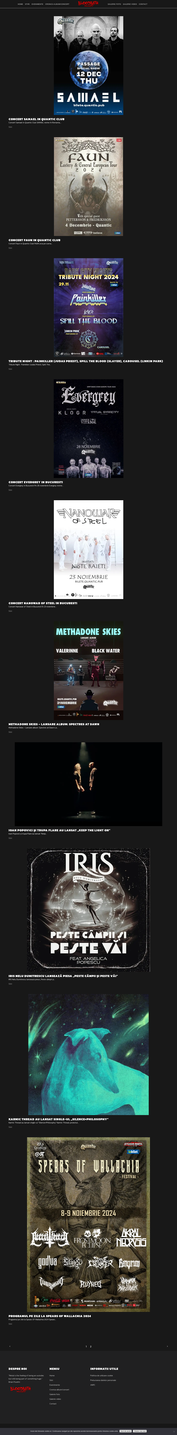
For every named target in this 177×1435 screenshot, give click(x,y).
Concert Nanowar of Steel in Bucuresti (43, 603)
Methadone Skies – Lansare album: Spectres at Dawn (54, 724)
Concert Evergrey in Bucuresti (36, 482)
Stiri (10, 126)
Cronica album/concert (59, 1389)
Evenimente (55, 1384)
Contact (53, 1403)
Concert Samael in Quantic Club (37, 119)
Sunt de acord (125, 1431)
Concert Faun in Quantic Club (34, 240)
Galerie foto (55, 1394)
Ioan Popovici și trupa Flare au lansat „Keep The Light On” (59, 830)
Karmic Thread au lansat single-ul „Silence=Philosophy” (59, 1119)
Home (52, 1375)
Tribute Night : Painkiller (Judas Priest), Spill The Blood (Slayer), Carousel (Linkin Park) (86, 361)
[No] (174, 1431)
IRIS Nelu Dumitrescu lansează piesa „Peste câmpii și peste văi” (63, 976)
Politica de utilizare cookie (101, 1375)
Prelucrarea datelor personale (103, 1380)
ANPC (92, 1384)
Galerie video (55, 1398)
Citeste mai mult (140, 1431)
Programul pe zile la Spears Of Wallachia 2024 (50, 1316)
